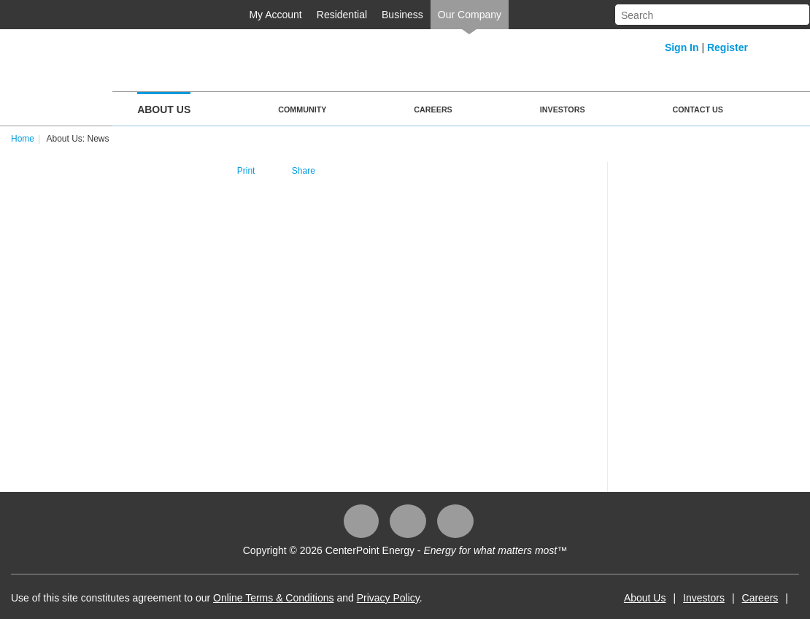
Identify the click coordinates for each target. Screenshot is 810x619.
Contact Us (698, 109)
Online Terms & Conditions (273, 598)
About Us (163, 109)
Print (246, 171)
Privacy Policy (388, 598)
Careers (433, 109)
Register (727, 47)
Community (302, 109)
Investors (562, 109)
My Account (275, 14)
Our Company (469, 14)
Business (402, 14)
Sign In (682, 47)
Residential (342, 14)
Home (22, 139)
